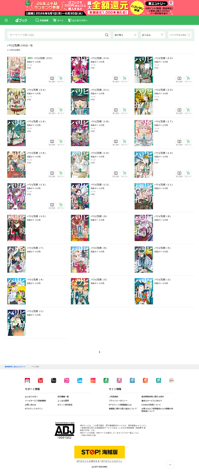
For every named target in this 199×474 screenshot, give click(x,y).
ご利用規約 (113, 397)
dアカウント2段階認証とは (120, 405)
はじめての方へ (31, 397)
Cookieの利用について (151, 405)
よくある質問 (63, 401)
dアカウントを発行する (88, 461)
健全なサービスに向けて (151, 401)
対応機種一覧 (63, 397)
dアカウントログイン (34, 409)
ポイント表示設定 (65, 405)
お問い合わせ (30, 405)
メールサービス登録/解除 (35, 401)
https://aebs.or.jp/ (89, 435)
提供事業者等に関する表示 (152, 397)
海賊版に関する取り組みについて (123, 409)
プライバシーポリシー (118, 401)
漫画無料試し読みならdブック (15, 367)
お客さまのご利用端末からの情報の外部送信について (157, 410)
